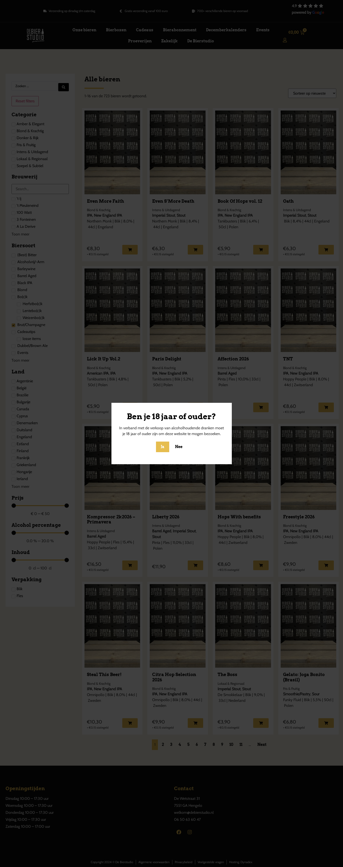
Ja (162, 446)
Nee (178, 446)
